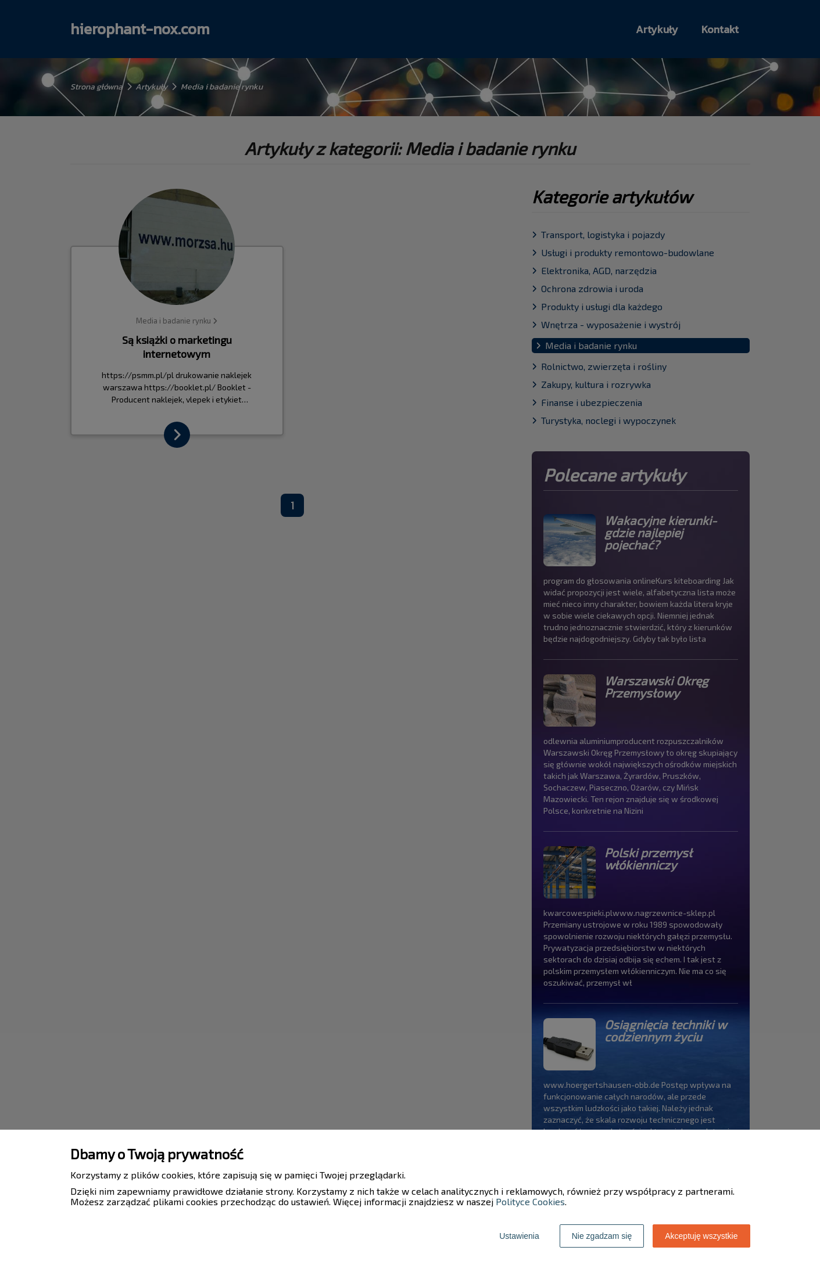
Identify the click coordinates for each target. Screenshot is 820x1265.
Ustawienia (519, 1236)
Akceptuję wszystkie (701, 1236)
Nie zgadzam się (602, 1236)
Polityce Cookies (530, 1201)
